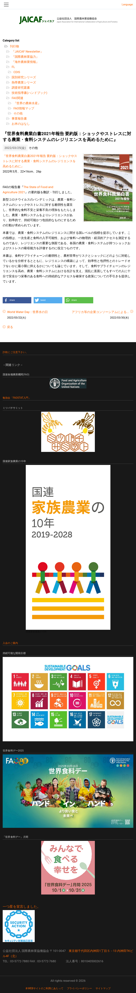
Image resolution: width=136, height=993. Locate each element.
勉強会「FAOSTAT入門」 (17, 397)
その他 (18, 113)
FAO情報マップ (23, 108)
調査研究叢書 (20, 87)
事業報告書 (19, 118)
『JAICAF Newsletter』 (27, 51)
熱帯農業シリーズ (23, 82)
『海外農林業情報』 (25, 62)
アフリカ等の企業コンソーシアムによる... (100, 312)
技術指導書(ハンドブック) (29, 93)
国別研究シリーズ (23, 77)
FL (13, 67)
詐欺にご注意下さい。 (15, 352)
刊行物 (14, 46)
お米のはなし (20, 123)
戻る (9, 327)
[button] (17, 300)
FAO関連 (17, 98)
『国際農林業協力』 (25, 56)
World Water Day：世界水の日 (27, 312)
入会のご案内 (10, 643)
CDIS (16, 72)
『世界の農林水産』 (27, 103)
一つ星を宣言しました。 (21, 907)
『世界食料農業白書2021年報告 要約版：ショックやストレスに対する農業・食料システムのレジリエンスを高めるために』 (40, 161)
